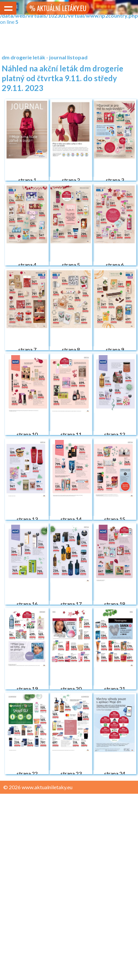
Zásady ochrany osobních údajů (39, 800)
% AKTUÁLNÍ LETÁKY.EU (58, 8)
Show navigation (8, 8)
